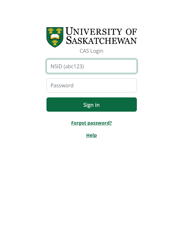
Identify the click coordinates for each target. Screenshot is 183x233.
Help (91, 135)
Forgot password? (91, 123)
